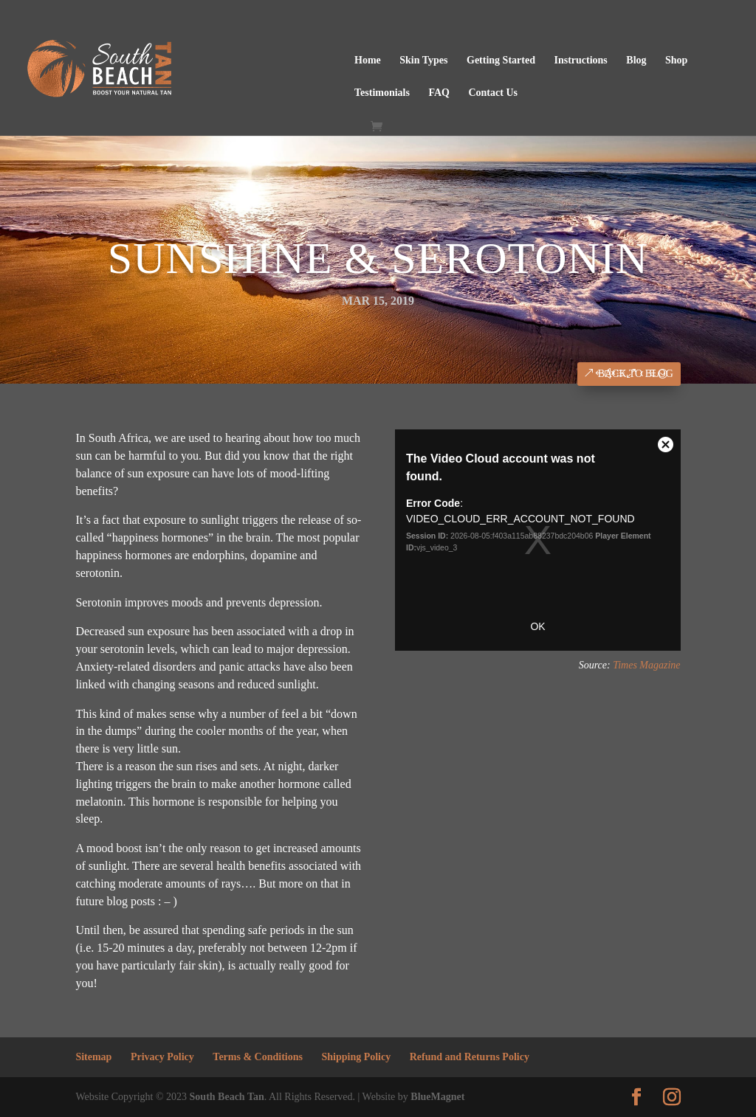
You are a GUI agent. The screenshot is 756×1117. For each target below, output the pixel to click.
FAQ (439, 93)
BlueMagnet (437, 1096)
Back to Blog (635, 373)
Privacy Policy (162, 1056)
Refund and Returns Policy (469, 1056)
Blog (636, 60)
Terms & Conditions (258, 1056)
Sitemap (93, 1056)
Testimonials (382, 93)
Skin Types (423, 60)
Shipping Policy (356, 1056)
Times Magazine (646, 665)
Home (367, 60)
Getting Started (501, 60)
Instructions (580, 60)
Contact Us (493, 93)
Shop (676, 60)
